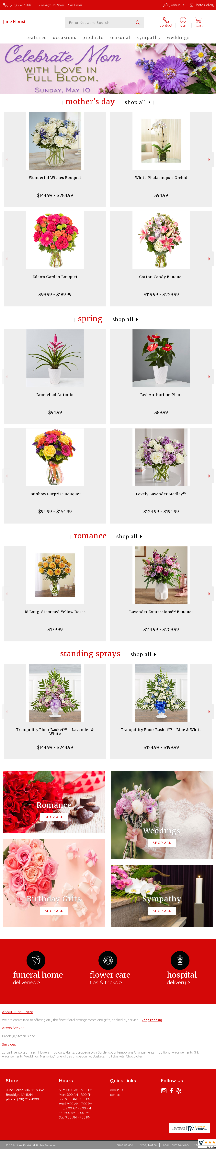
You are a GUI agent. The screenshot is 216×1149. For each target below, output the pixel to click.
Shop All (135, 102)
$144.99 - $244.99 (55, 747)
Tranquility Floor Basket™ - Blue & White (161, 729)
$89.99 (161, 412)
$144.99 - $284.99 (55, 195)
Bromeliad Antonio (55, 394)
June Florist (14, 21)
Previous (6, 159)
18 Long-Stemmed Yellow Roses (55, 612)
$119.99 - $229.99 (161, 294)
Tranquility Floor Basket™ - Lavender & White (55, 731)
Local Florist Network (175, 1145)
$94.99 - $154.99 (55, 511)
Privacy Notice (147, 1145)
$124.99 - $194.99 (161, 511)
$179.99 (55, 629)
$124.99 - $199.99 (161, 747)
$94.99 (161, 195)
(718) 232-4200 (20, 5)
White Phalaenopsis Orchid (161, 177)
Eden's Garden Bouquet (55, 277)
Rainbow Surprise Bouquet (55, 494)
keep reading (152, 1020)
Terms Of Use (124, 1145)
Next (210, 159)
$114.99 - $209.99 (161, 629)
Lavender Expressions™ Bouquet (161, 612)
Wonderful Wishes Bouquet (55, 177)
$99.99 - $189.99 (55, 294)
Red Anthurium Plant (161, 394)
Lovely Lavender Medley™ (161, 494)
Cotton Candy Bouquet (161, 277)
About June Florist (17, 1011)
